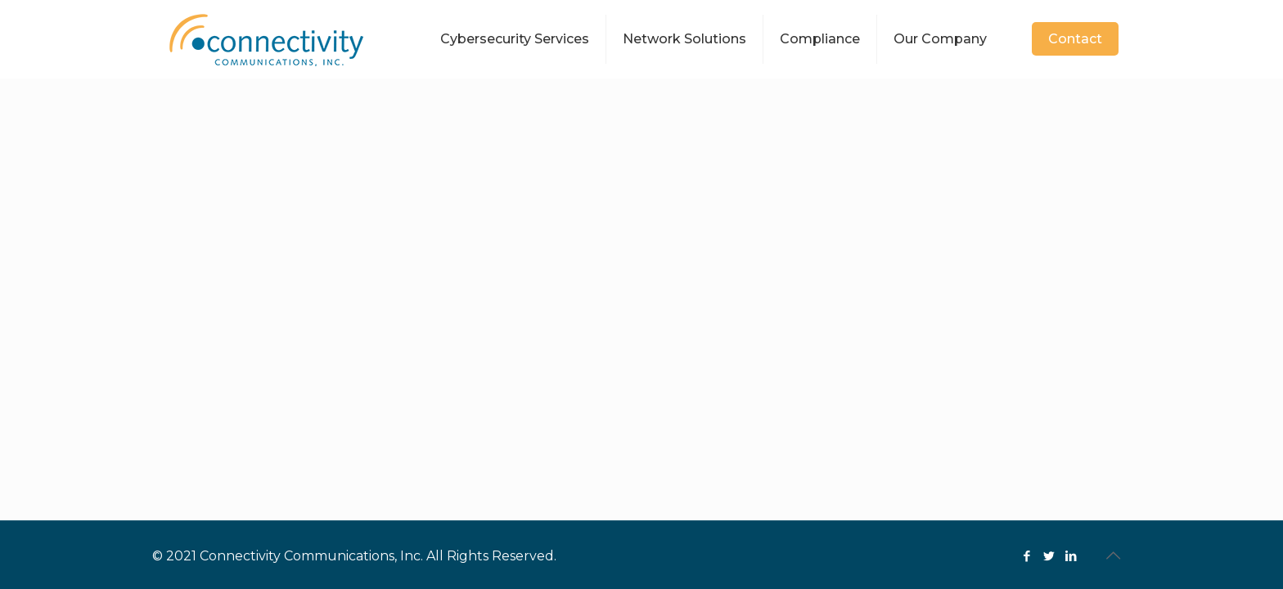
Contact (1075, 39)
